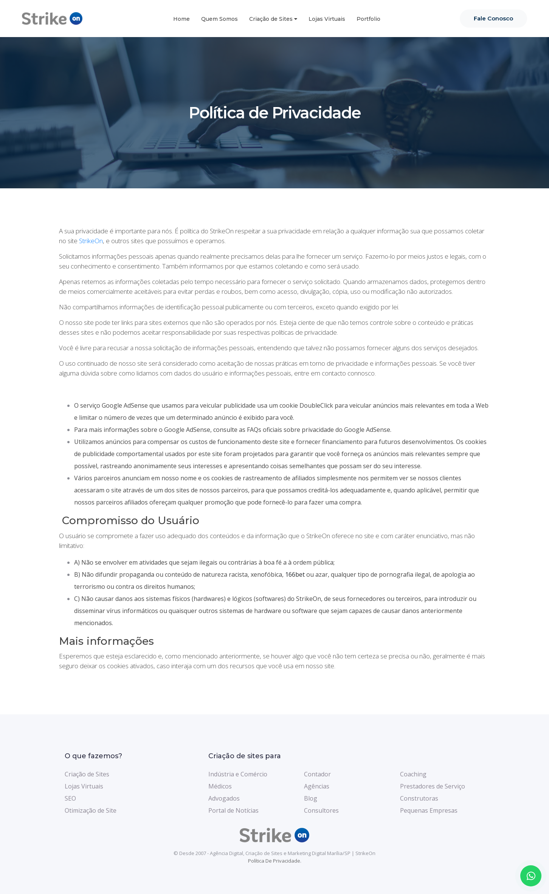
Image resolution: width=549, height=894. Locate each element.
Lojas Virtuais (327, 19)
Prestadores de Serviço (432, 786)
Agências (316, 786)
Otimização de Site (90, 810)
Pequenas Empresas (429, 810)
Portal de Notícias (233, 810)
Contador (317, 774)
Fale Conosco (493, 18)
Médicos (220, 786)
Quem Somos (219, 19)
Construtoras (419, 798)
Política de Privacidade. (274, 860)
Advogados (224, 798)
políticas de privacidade (304, 332)
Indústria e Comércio (237, 774)
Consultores (321, 810)
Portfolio (368, 19)
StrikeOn (91, 240)
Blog (310, 798)
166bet (295, 574)
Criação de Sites (271, 19)
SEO (70, 798)
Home (181, 19)
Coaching (413, 774)
